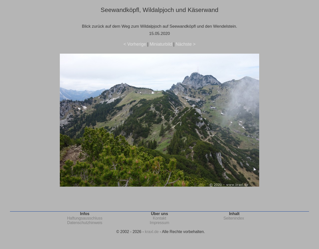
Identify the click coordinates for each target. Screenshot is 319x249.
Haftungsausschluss (84, 218)
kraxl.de (152, 232)
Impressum (159, 223)
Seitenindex (233, 218)
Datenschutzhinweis (84, 223)
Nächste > (186, 44)
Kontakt (159, 218)
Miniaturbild (161, 44)
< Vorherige (135, 44)
